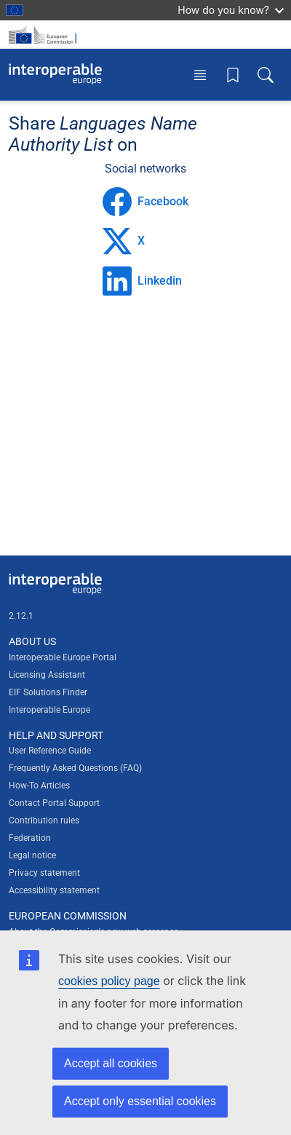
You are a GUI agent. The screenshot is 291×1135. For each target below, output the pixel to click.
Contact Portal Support (54, 803)
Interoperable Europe (49, 710)
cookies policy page (109, 981)
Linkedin (142, 281)
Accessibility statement (54, 890)
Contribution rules (44, 820)
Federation (30, 838)
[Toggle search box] (265, 74)
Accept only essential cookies (140, 1101)
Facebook (145, 201)
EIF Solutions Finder (48, 692)
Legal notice (32, 855)
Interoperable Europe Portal (62, 657)
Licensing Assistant (47, 675)
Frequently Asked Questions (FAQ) (75, 768)
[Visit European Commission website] (45, 34)
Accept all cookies (110, 1063)
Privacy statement (44, 873)
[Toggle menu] (200, 74)
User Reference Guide (50, 751)
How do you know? (231, 10)
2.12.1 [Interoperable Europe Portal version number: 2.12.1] (21, 616)
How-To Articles (39, 785)
